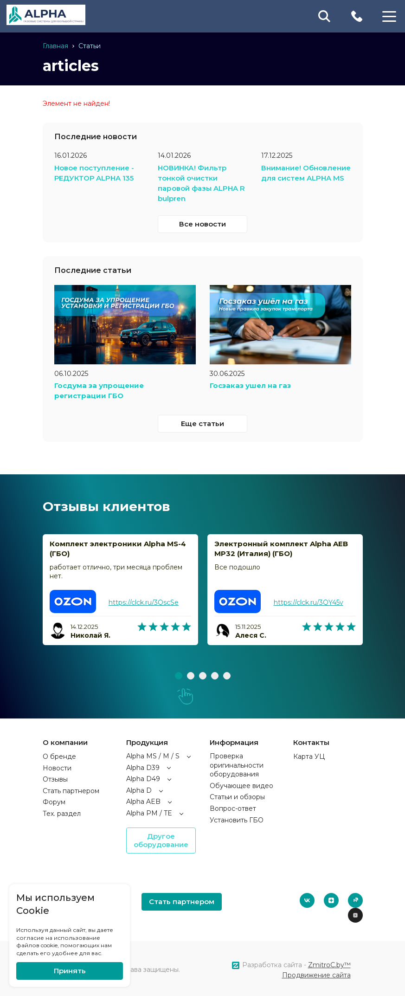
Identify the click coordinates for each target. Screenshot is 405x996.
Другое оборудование (161, 838)
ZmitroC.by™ (329, 962)
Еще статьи (202, 420)
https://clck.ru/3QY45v (308, 600)
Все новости (202, 222)
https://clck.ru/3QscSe (144, 600)
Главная (55, 46)
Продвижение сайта (316, 973)
